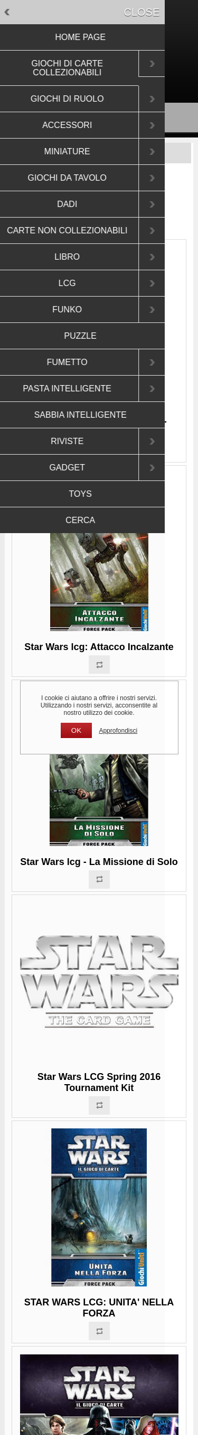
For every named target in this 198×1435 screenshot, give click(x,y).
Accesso (118, 76)
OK (76, 730)
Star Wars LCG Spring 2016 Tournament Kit (99, 1082)
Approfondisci (118, 730)
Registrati (80, 76)
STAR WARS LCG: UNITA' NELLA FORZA (99, 1308)
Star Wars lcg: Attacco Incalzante (99, 647)
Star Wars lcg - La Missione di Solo (98, 862)
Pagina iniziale (60, 185)
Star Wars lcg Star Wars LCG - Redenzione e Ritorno (99, 427)
